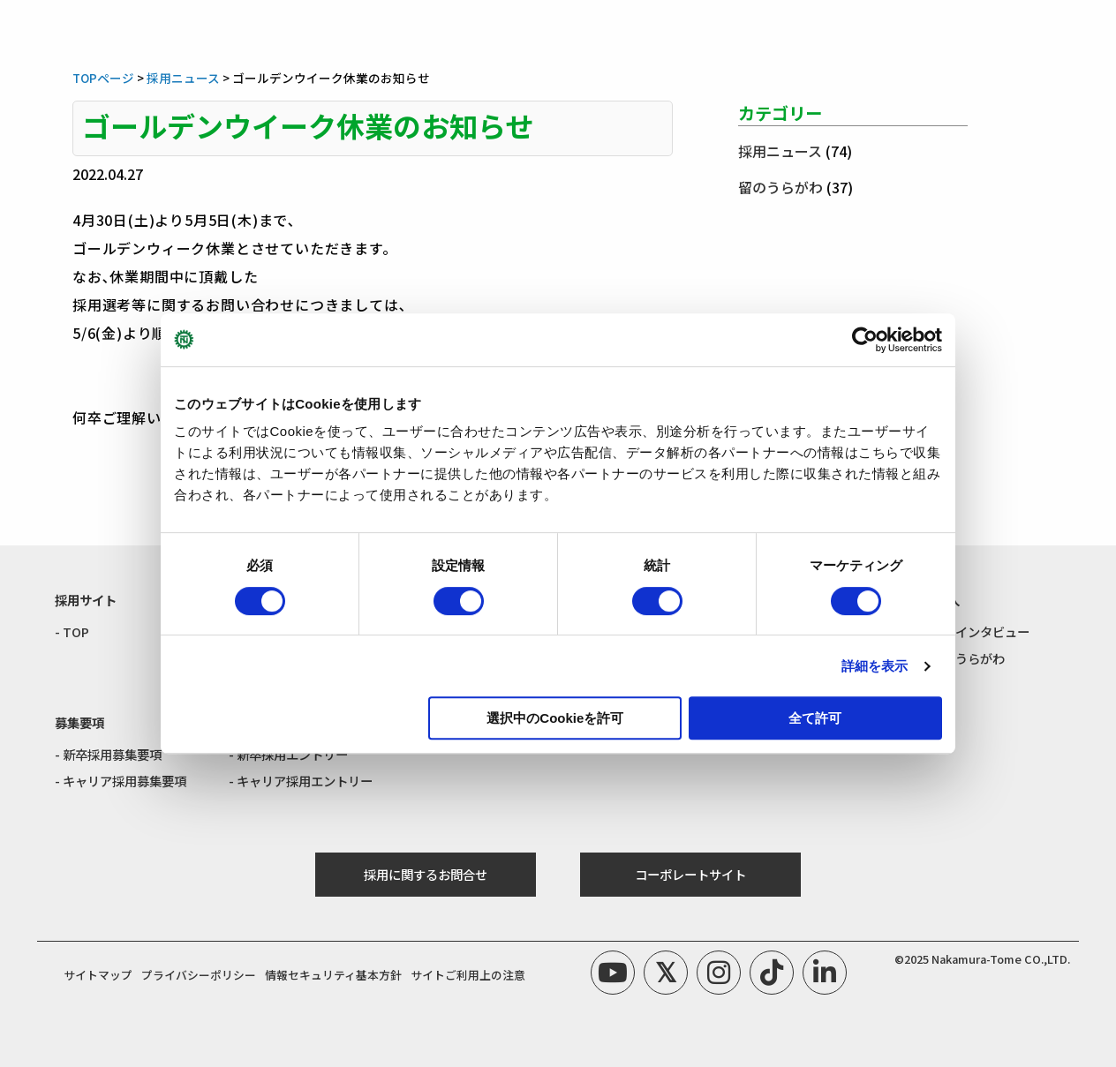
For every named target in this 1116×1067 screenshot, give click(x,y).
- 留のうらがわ (964, 658)
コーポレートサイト (690, 874)
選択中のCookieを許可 (554, 717)
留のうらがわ (780, 187)
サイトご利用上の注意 (468, 974)
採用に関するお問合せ (425, 874)
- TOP (72, 631)
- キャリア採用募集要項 (120, 780)
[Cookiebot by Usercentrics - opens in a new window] (865, 340)
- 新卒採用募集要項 (108, 754)
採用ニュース (780, 151)
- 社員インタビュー (976, 631)
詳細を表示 (875, 665)
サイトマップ (98, 974)
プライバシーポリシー (198, 974)
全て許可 (814, 717)
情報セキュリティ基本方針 (333, 974)
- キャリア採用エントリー (301, 780)
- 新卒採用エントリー (288, 754)
